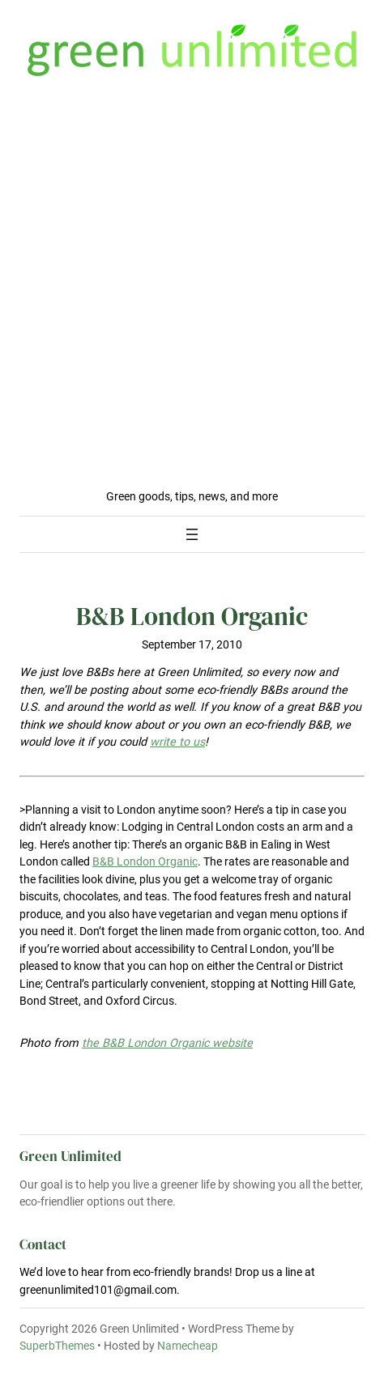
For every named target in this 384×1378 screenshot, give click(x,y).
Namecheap (187, 1345)
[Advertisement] (192, 288)
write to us (177, 742)
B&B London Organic (145, 862)
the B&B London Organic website (167, 1043)
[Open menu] (192, 534)
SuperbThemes (57, 1345)
